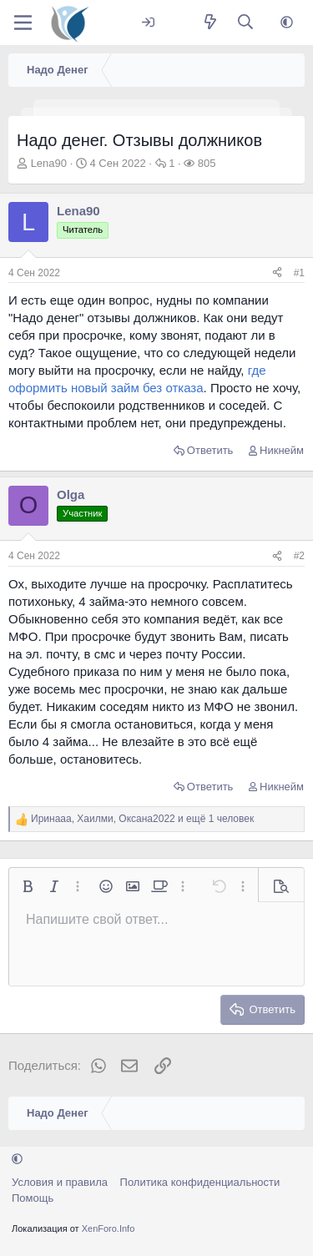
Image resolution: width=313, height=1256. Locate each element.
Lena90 (49, 163)
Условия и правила (60, 1182)
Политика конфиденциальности (200, 1182)
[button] (286, 23)
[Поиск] (246, 23)
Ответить (210, 450)
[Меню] (23, 22)
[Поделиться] (277, 273)
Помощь (32, 1198)
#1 (299, 273)
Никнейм (282, 450)
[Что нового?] (210, 23)
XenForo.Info (108, 1228)
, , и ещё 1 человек (142, 819)
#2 (299, 556)
